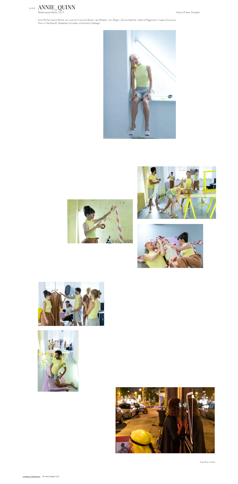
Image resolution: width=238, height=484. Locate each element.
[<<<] (32, 8)
